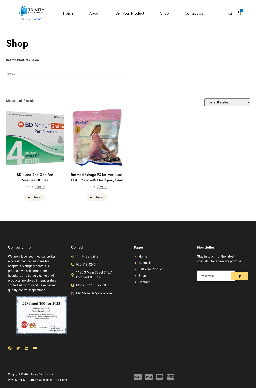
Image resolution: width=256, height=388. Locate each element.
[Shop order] (227, 102)
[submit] (239, 276)
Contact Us (194, 13)
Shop (164, 13)
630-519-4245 (32, 19)
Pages (139, 247)
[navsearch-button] (230, 13)
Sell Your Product (129, 13)
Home (68, 13)
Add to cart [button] (35, 197)
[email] (216, 276)
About (94, 13)
